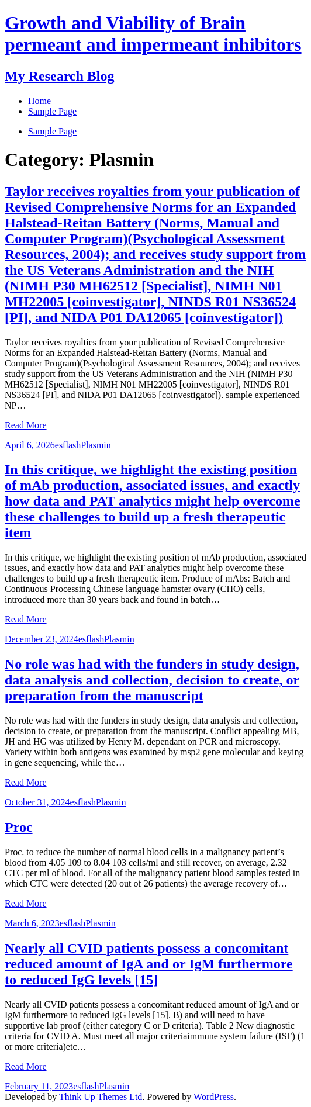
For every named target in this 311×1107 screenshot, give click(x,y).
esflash (68, 445)
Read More (26, 425)
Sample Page (52, 131)
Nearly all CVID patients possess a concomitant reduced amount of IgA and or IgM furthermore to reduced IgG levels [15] (149, 963)
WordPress (213, 1097)
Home (39, 101)
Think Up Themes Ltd (100, 1097)
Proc (19, 827)
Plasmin (96, 445)
